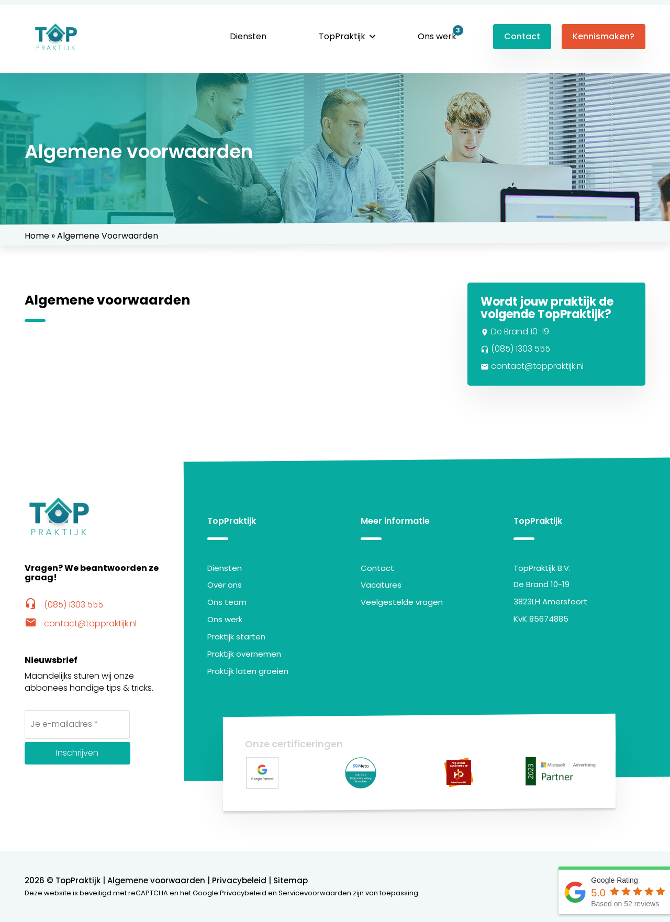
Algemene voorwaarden (156, 880)
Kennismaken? (603, 36)
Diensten (248, 36)
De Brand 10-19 (515, 331)
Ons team (227, 602)
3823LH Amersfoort (550, 601)
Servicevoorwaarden (314, 893)
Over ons (224, 584)
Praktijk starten (236, 636)
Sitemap (290, 880)
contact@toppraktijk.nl (532, 366)
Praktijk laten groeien (247, 671)
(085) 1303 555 (515, 349)
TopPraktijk (342, 36)
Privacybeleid (239, 880)
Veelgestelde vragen (402, 602)
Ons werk (437, 36)
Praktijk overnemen (244, 653)
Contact (522, 36)
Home (37, 236)
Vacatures (381, 584)
